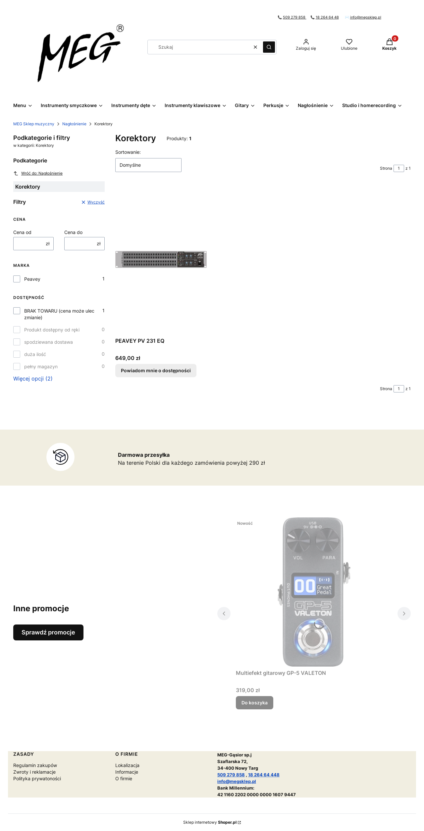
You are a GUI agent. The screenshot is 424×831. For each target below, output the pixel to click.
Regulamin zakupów (35, 765)
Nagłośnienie (74, 123)
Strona (386, 168)
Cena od (22, 232)
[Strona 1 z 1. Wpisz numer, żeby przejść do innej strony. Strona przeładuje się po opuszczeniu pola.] (399, 168)
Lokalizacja (127, 765)
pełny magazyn (41, 366)
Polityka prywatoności (37, 778)
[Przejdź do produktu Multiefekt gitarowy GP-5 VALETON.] (314, 592)
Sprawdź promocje (48, 632)
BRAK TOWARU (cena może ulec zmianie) (59, 314)
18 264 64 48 (327, 17)
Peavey (32, 279)
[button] (269, 47)
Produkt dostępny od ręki (52, 329)
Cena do (73, 232)
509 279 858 (294, 17)
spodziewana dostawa (48, 342)
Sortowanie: (128, 152)
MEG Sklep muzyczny (33, 123)
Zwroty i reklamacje (34, 772)
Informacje (126, 772)
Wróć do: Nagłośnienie (38, 173)
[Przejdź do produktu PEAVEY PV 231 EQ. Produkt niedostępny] (161, 259)
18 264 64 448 (264, 774)
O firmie (123, 778)
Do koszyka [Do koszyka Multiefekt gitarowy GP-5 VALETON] (254, 702)
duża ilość (35, 354)
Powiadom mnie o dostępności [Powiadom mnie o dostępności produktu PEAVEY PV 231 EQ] (156, 370)
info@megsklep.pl (365, 17)
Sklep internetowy (210, 822)
